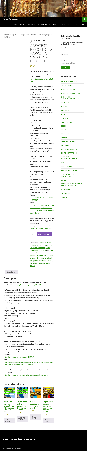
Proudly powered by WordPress (12, 448)
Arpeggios (12, 35)
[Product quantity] (33, 234)
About (22, 24)
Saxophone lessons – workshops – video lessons (42, 24)
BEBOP (63, 126)
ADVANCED (65, 110)
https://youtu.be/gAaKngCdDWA (28, 285)
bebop (46, 255)
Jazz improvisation (45, 260)
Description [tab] (11, 272)
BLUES (63, 130)
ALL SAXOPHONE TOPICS (70, 81)
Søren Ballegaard (10, 19)
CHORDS (64, 137)
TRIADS (64, 197)
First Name (64, 48)
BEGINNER (65, 103)
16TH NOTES (65, 118)
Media (75, 24)
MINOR (63, 163)
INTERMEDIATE (66, 107)
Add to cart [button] (8, 420)
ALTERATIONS (66, 122)
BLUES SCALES (66, 134)
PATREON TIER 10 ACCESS (70, 89)
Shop (63, 24)
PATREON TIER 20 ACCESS (70, 93)
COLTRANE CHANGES (69, 149)
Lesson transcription (37, 248)
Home (15, 24)
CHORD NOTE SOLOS (68, 141)
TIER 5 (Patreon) (66, 85)
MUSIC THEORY (67, 166)
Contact (83, 24)
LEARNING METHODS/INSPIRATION (70, 158)
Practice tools (40, 250)
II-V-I (39, 245)
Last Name (64, 54)
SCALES (64, 180)
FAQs (69, 24)
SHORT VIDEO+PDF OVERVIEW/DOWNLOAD (70, 98)
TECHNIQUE (65, 193)
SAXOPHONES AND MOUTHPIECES (68, 175)
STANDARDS (65, 190)
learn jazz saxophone (37, 263)
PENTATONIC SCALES (69, 170)
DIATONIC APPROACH (69, 153)
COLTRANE (65, 145)
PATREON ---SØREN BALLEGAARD (20, 439)
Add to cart (44, 234)
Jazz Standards (46, 245)
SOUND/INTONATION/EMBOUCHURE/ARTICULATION (72, 185)
